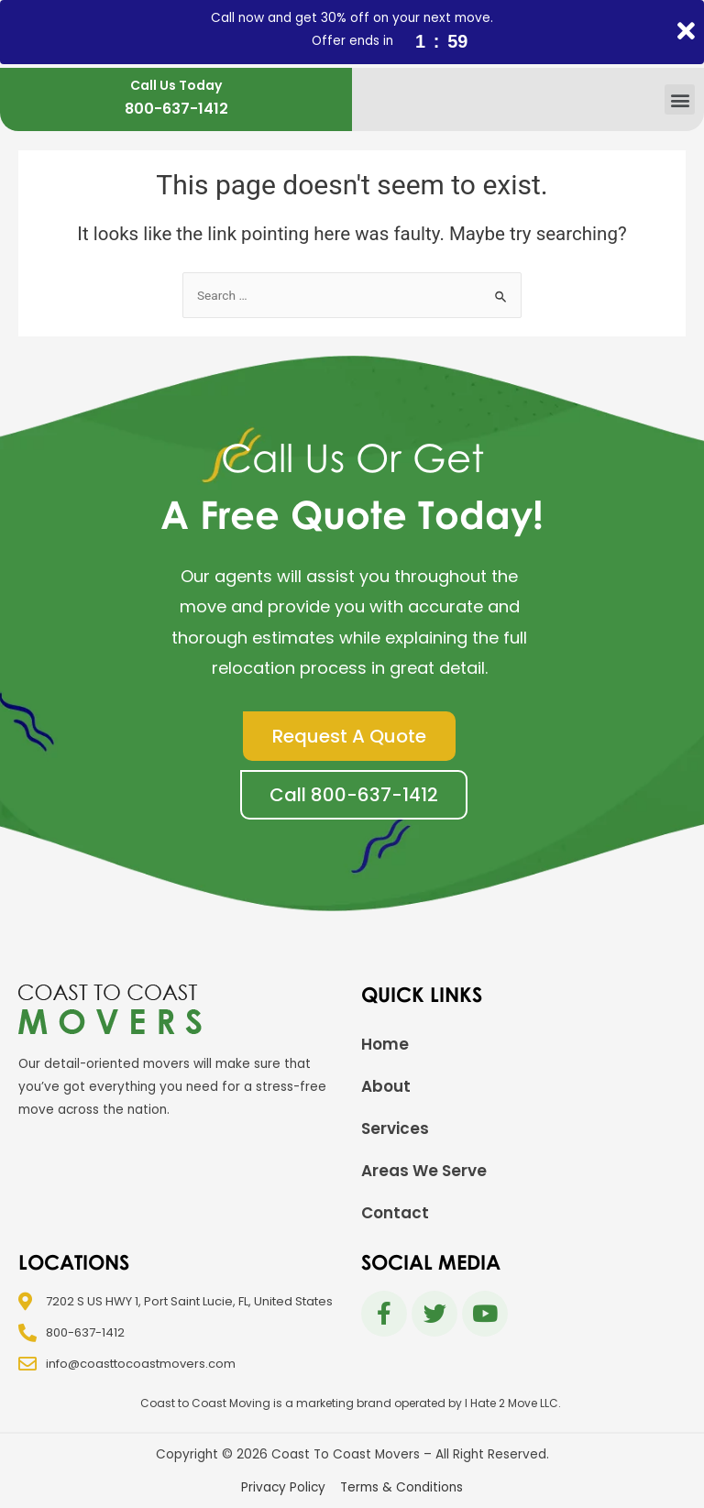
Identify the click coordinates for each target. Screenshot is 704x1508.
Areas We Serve (424, 1171)
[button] (680, 99)
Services (395, 1128)
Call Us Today (176, 85)
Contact (395, 1213)
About (386, 1086)
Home (385, 1044)
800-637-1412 (176, 108)
